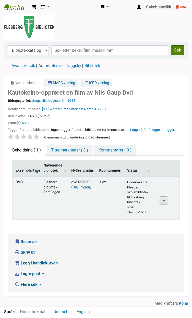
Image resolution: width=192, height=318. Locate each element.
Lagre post (28, 273)
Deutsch (60, 311)
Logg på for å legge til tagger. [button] (152, 130)
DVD (25, 123)
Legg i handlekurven (36, 263)
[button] (34, 7)
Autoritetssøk (50, 65)
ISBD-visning (97, 83)
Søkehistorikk (158, 7)
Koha (183, 303)
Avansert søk (23, 65)
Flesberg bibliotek (17, 7)
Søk (177, 50)
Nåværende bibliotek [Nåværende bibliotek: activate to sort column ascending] (52, 167)
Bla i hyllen (81, 187)
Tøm (181, 7)
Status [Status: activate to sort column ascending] (132, 170)
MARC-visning (61, 83)
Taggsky (73, 65)
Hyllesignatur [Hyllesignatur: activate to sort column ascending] (82, 170)
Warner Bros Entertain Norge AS (74, 109)
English (83, 311)
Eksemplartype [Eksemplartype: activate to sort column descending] (28, 170)
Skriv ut (25, 252)
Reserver (26, 241)
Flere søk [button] (27, 284)
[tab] (69, 150)
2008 (103, 109)
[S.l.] (45, 109)
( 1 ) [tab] (26, 150)
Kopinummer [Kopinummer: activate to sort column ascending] (109, 170)
